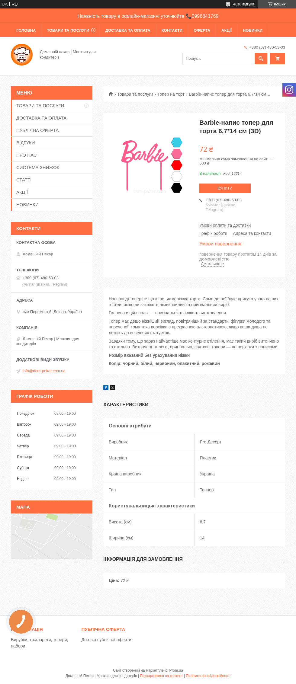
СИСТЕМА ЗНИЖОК (37, 167)
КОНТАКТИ (172, 30)
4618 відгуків (244, 4)
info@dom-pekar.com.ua (44, 371)
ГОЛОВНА (26, 30)
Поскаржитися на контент (161, 676)
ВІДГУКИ (25, 142)
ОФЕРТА (202, 30)
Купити (225, 188)
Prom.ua (176, 670)
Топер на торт (171, 94)
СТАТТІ (23, 179)
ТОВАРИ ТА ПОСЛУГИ (68, 30)
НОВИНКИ (252, 30)
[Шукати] (261, 58)
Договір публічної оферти (106, 639)
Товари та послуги (135, 94)
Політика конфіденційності (208, 676)
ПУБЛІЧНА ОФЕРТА (37, 130)
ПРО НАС (26, 155)
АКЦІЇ (226, 30)
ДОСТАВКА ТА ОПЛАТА (127, 30)
